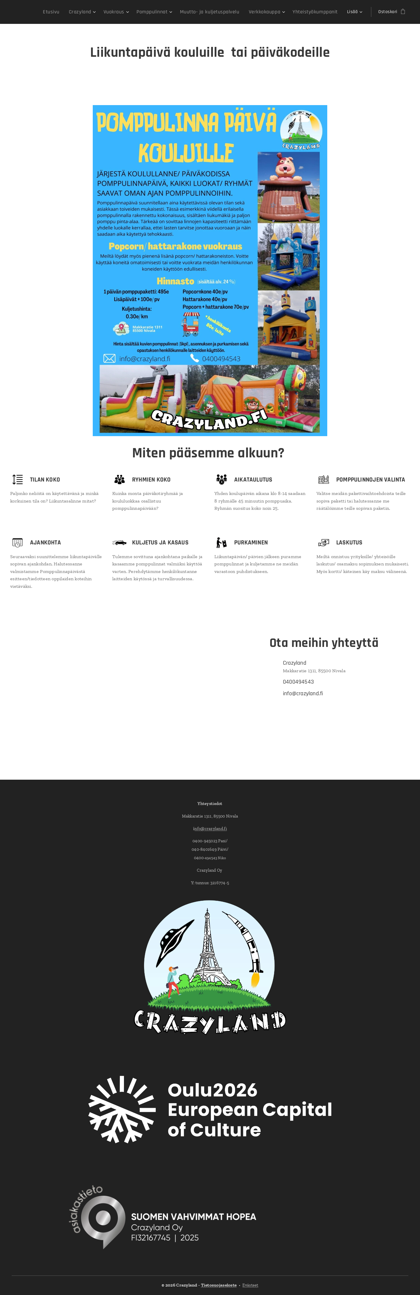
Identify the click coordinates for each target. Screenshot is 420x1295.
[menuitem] (37, 12)
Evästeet (250, 1285)
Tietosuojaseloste (219, 1285)
